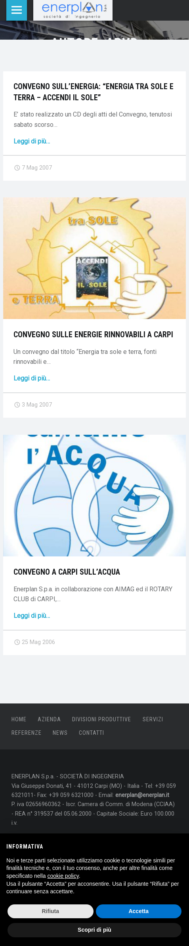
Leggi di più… (31, 141)
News (60, 733)
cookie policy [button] (63, 876)
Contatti (91, 733)
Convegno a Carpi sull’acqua (66, 572)
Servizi (153, 719)
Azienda (49, 719)
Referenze (26, 733)
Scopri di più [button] (94, 930)
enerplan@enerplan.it (142, 795)
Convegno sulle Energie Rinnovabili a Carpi (93, 334)
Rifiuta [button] (50, 911)
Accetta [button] (138, 911)
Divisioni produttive (101, 719)
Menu (16, 10)
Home (19, 719)
